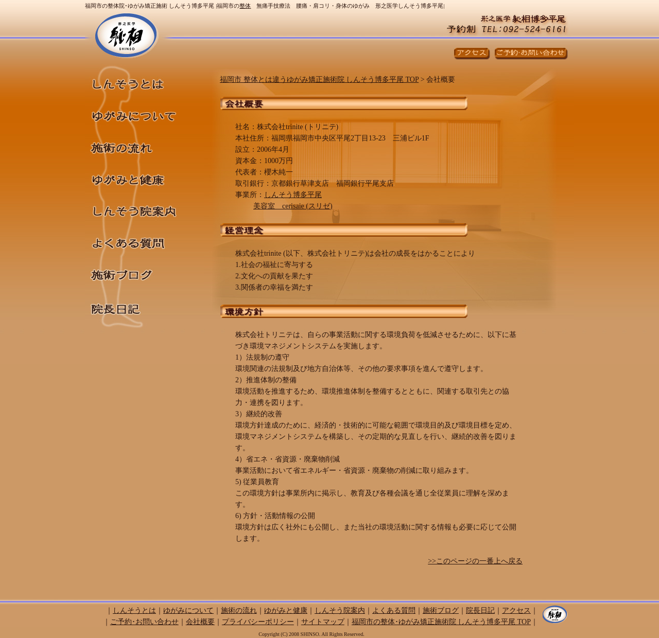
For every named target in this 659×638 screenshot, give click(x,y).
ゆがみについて (144, 113)
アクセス (516, 610)
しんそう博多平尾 (293, 195)
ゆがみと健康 (144, 176)
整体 (245, 6)
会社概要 (200, 622)
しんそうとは (144, 80)
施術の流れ (144, 145)
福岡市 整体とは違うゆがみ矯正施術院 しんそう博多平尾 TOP (319, 79)
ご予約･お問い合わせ (144, 622)
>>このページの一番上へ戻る (475, 561)
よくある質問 (144, 240)
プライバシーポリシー (258, 622)
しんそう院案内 (144, 208)
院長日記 (144, 309)
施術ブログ (144, 273)
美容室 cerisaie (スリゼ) (293, 206)
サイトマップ (322, 622)
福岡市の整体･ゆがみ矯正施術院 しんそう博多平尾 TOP (441, 622)
